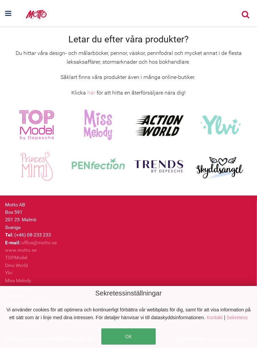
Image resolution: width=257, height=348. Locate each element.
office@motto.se (39, 242)
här (91, 92)
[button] (15, 13)
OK (128, 336)
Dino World (16, 265)
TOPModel (16, 257)
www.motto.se (20, 250)
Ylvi (8, 272)
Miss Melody (18, 280)
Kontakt (215, 317)
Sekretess (237, 317)
